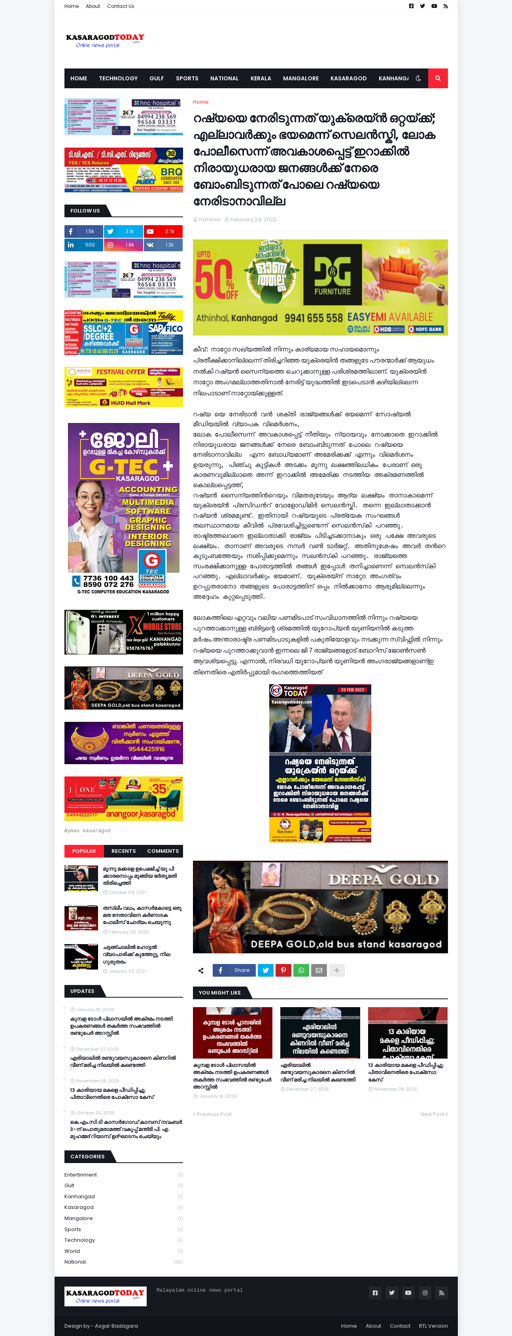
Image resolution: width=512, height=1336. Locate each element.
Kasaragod (123, 1207)
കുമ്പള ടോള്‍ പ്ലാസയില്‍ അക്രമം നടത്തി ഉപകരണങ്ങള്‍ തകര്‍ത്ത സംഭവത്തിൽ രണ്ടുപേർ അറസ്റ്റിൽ (232, 1076)
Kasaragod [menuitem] (349, 78)
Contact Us (120, 6)
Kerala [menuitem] (261, 78)
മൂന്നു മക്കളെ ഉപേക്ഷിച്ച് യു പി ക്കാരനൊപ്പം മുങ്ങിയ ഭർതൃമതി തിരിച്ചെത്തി (140, 876)
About (93, 6)
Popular (84, 851)
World (123, 1251)
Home (71, 6)
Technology (123, 1240)
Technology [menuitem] (118, 78)
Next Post (432, 1114)
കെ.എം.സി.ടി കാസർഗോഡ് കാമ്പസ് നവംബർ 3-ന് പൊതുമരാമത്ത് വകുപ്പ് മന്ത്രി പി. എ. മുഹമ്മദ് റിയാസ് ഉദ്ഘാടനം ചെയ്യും (126, 1129)
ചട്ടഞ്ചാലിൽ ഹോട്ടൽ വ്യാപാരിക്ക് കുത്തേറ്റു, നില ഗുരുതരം (136, 954)
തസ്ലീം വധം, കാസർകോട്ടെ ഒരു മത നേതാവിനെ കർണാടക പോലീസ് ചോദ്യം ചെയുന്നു (142, 915)
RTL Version (433, 1326)
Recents (123, 851)
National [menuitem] (224, 78)
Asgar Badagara (116, 1326)
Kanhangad (123, 1197)
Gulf (123, 1186)
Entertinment (123, 1175)
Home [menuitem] (78, 78)
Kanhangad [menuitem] (397, 78)
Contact (400, 1326)
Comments (163, 851)
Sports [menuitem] (187, 78)
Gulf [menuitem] (156, 78)
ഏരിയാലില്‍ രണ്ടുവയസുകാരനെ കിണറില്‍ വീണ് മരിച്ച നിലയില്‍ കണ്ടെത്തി (317, 1072)
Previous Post (214, 1114)
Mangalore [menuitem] (301, 78)
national (123, 1262)
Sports (123, 1230)
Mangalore (123, 1219)
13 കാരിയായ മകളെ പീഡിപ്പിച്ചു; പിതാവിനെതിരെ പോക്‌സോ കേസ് (406, 1072)
